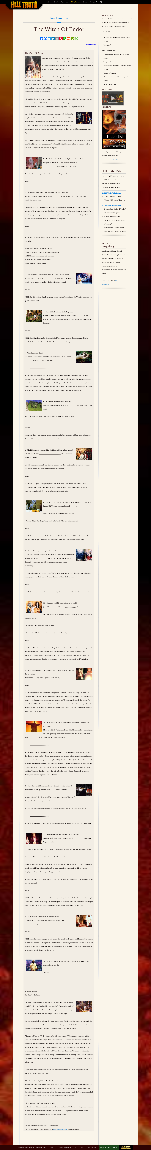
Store (85, 2)
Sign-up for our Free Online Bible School (31, 1147)
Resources (64, 2)
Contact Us (93, 2)
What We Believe (65, 1147)
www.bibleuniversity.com (60, 1129)
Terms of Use (78, 1147)
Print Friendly (91, 45)
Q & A (56, 2)
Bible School (75, 2)
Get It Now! (114, 159)
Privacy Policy (91, 1147)
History (48, 2)
